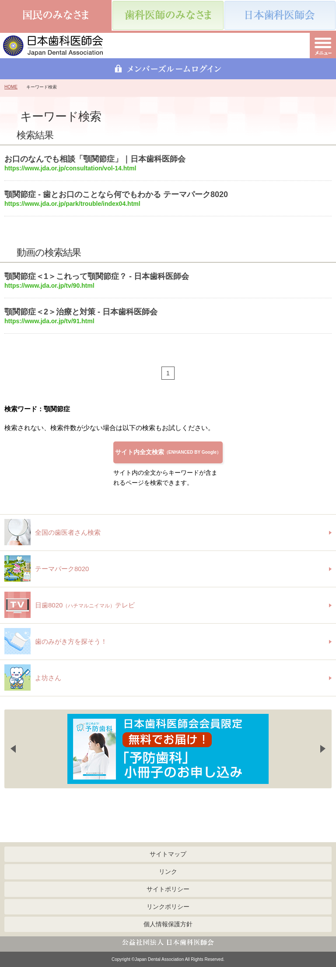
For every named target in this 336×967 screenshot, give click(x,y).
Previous (13, 749)
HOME (11, 87)
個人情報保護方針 (168, 924)
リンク (168, 871)
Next (323, 749)
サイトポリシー (168, 889)
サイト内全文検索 (168, 451)
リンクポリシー (168, 906)
